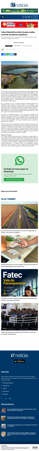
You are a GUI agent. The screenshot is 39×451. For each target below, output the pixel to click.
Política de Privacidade (11, 448)
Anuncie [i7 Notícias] (5, 388)
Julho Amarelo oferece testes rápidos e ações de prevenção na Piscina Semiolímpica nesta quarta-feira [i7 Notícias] (21, 434)
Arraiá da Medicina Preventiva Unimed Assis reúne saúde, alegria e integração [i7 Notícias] (21, 409)
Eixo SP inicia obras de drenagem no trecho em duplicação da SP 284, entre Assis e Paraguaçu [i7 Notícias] (21, 417)
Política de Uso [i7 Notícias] (6, 385)
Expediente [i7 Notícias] (5, 394)
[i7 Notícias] (19, 4)
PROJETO (4, 328)
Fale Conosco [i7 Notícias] (6, 391)
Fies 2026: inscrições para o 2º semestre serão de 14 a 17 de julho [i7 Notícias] (22, 425)
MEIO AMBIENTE (9, 45)
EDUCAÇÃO (5, 294)
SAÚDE (4, 260)
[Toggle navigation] (3, 17)
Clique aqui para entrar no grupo (14, 179)
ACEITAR (35, 447)
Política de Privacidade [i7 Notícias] (8, 382)
